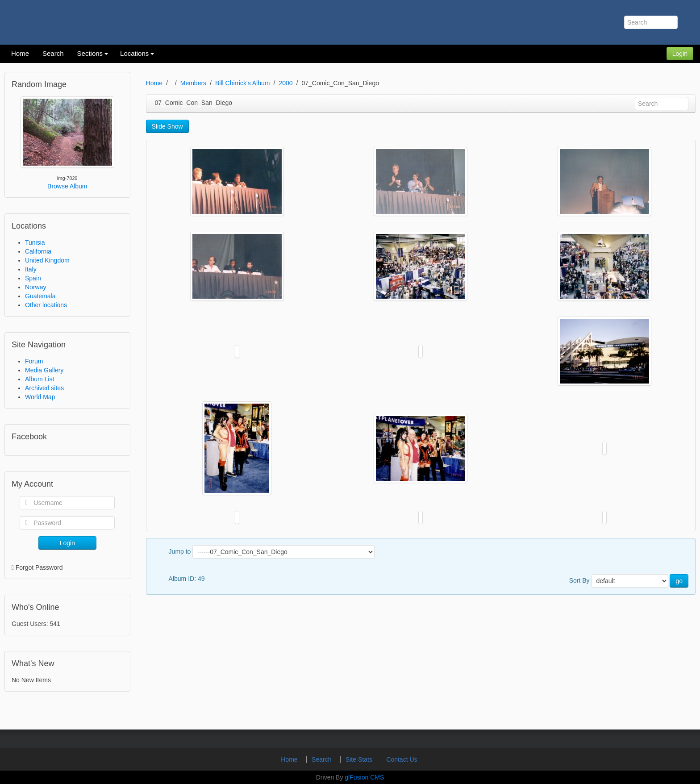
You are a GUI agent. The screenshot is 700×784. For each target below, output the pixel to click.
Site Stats (360, 759)
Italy (31, 269)
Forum (34, 361)
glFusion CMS (364, 777)
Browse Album (67, 186)
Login (680, 53)
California (38, 251)
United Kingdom (47, 260)
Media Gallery (44, 370)
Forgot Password (39, 567)
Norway (35, 287)
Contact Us (401, 759)
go (679, 580)
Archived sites (44, 388)
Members (193, 83)
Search (322, 759)
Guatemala (40, 296)
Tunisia (35, 242)
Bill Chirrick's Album (242, 83)
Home (154, 83)
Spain (33, 278)
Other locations (46, 305)
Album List (39, 379)
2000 (285, 83)
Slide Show (167, 126)
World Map (40, 396)
